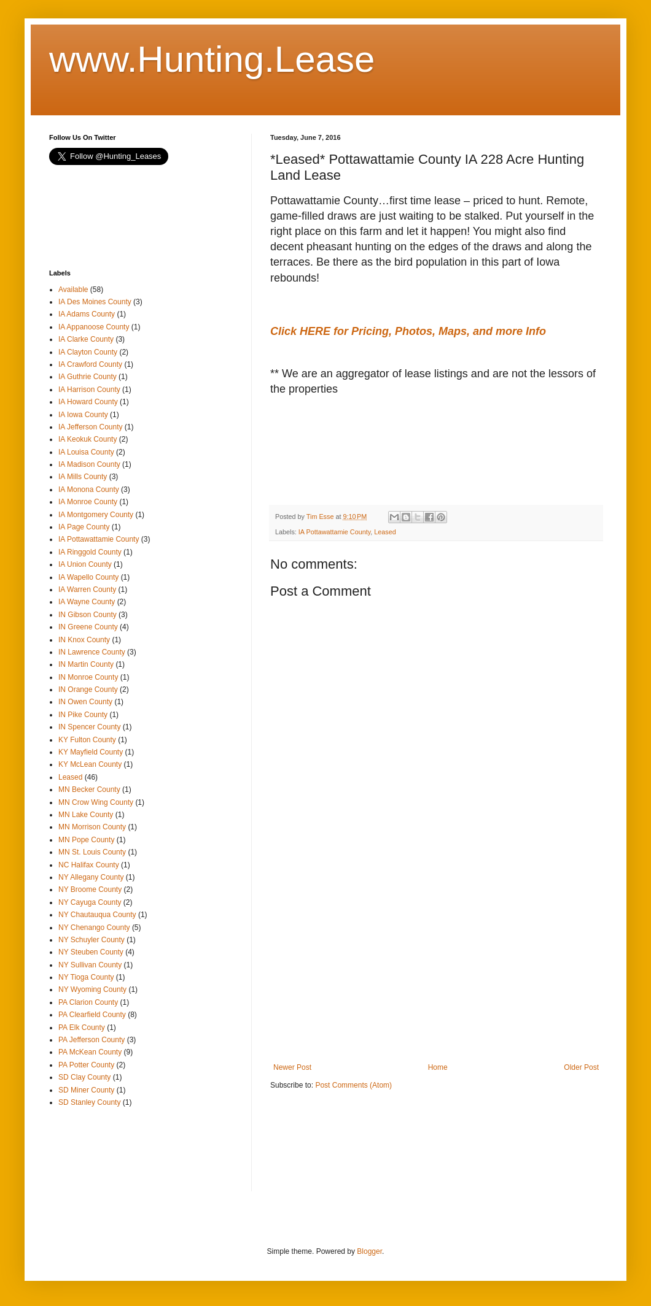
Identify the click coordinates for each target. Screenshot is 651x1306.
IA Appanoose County (93, 327)
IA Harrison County (89, 389)
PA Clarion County (88, 1002)
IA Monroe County (87, 501)
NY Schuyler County (91, 939)
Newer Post (292, 1067)
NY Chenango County (94, 927)
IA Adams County (86, 314)
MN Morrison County (92, 827)
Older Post (581, 1067)
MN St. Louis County (92, 852)
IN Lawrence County (91, 652)
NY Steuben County (90, 952)
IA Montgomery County (95, 514)
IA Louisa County (86, 452)
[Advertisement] (368, 459)
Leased (385, 532)
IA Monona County (88, 489)
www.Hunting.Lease (212, 59)
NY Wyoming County (92, 989)
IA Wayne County (86, 601)
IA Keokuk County (87, 439)
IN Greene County (88, 627)
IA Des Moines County (94, 302)
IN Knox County (84, 640)
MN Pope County (86, 839)
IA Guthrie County (87, 376)
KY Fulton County (87, 740)
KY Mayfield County (90, 752)
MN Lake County (85, 814)
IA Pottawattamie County (334, 532)
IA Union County (85, 564)
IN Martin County (86, 664)
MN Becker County (89, 789)
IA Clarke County (86, 339)
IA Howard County (88, 402)
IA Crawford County (90, 364)
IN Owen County (85, 701)
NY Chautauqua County (97, 914)
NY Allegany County (91, 877)
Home (438, 1067)
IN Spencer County (89, 727)
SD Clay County (84, 1077)
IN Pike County (82, 714)
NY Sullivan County (90, 965)
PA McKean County (90, 1052)
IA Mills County (82, 476)
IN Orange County (88, 689)
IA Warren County (87, 589)
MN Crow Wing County (95, 802)
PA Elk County (81, 1027)
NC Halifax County (88, 865)
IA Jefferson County (90, 427)
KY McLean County (90, 764)
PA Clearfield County (92, 1014)
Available (73, 289)
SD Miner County (86, 1090)
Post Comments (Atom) (353, 1085)
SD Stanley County (89, 1102)
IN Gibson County (87, 614)
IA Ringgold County (90, 552)
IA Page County (83, 527)
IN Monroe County (88, 677)
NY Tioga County (86, 977)
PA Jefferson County (91, 1039)
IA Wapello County (88, 577)
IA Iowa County (83, 414)
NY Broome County (90, 889)
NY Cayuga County (90, 902)
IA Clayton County (87, 352)
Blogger (369, 1251)
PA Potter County (86, 1065)
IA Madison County (89, 464)
